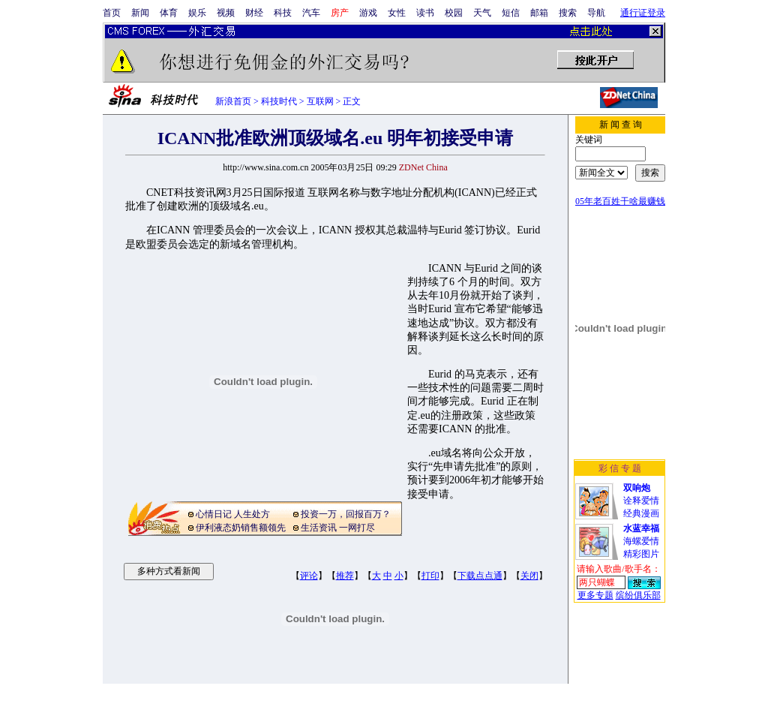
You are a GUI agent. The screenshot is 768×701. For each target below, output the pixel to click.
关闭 (529, 575)
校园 (454, 13)
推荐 (345, 575)
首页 (112, 13)
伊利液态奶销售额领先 (241, 527)
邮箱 (539, 13)
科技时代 (279, 101)
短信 (511, 13)
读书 (425, 13)
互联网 (320, 101)
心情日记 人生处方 (233, 514)
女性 (397, 13)
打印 (431, 575)
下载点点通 (480, 575)
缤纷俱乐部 (638, 595)
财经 (254, 13)
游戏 (368, 13)
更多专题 (596, 595)
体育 (169, 13)
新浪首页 (233, 101)
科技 (283, 13)
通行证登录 (642, 13)
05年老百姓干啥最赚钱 (620, 201)
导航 (596, 13)
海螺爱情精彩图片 (641, 541)
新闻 (140, 13)
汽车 (311, 13)
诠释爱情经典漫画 (641, 501)
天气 (482, 13)
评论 (309, 575)
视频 (226, 13)
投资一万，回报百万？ (346, 514)
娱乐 (197, 13)
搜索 (568, 13)
